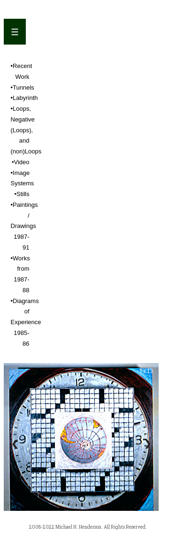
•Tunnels (22, 87)
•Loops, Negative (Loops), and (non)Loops (26, 130)
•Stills (22, 193)
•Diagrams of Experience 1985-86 (26, 322)
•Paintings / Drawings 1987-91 (24, 226)
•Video (21, 162)
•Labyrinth (24, 97)
